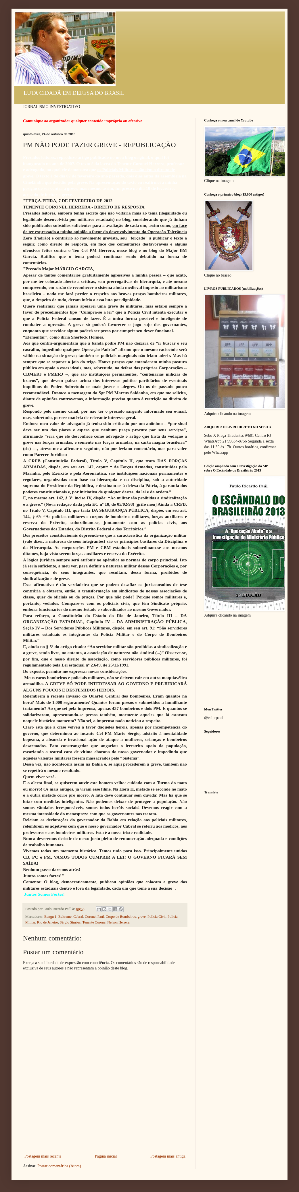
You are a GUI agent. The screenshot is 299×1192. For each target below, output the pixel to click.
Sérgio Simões (70, 922)
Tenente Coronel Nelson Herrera (106, 922)
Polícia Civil (156, 917)
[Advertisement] (105, 1123)
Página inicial (106, 1156)
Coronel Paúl (94, 917)
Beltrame (65, 917)
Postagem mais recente (42, 1156)
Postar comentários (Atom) (59, 1166)
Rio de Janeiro (47, 922)
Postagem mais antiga (167, 1156)
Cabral (78, 917)
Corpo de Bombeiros (121, 917)
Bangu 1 (50, 917)
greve (142, 917)
